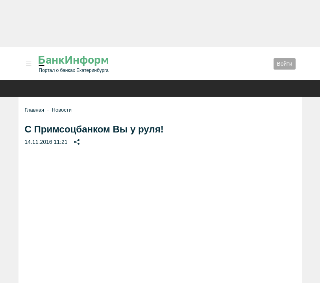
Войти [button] (284, 64)
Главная (34, 110)
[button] (29, 64)
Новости (62, 110)
